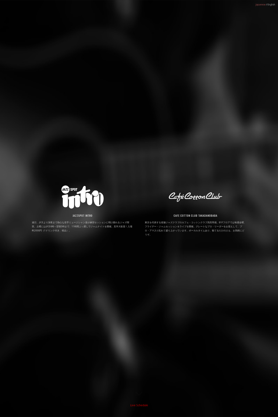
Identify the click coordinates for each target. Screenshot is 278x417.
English (271, 4)
